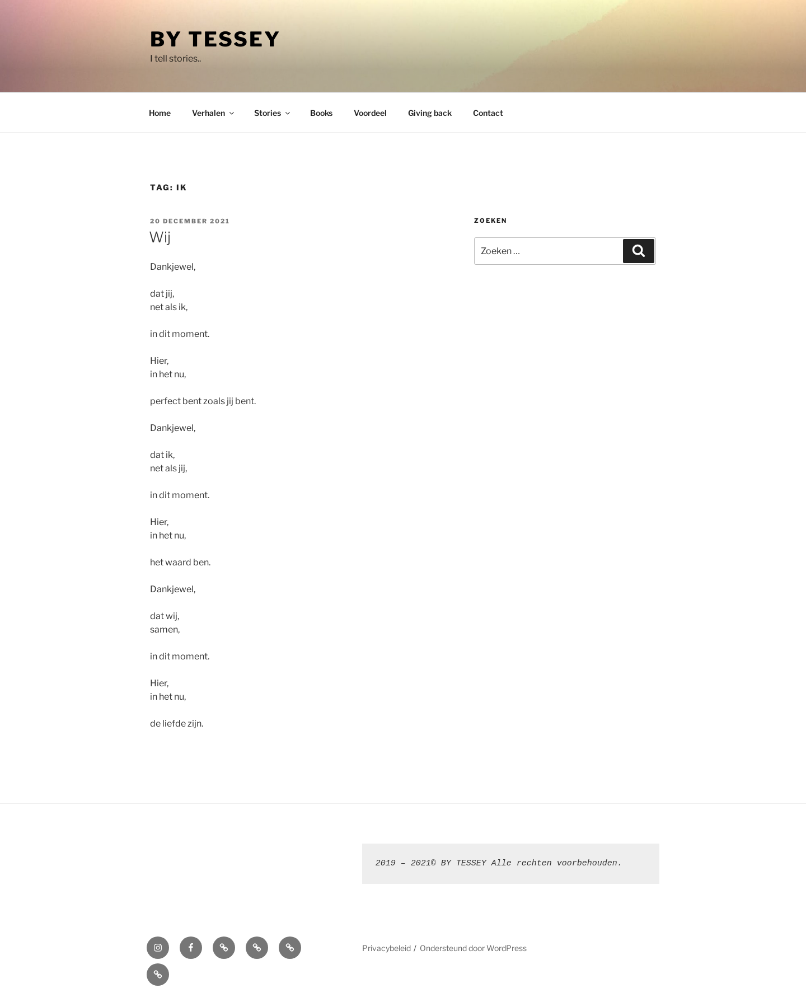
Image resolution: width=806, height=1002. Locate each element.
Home (160, 113)
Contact (488, 113)
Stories (273, 113)
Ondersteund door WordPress (473, 948)
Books (321, 113)
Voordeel (370, 113)
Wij (160, 237)
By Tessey (215, 39)
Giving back (430, 113)
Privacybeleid (386, 948)
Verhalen (214, 113)
